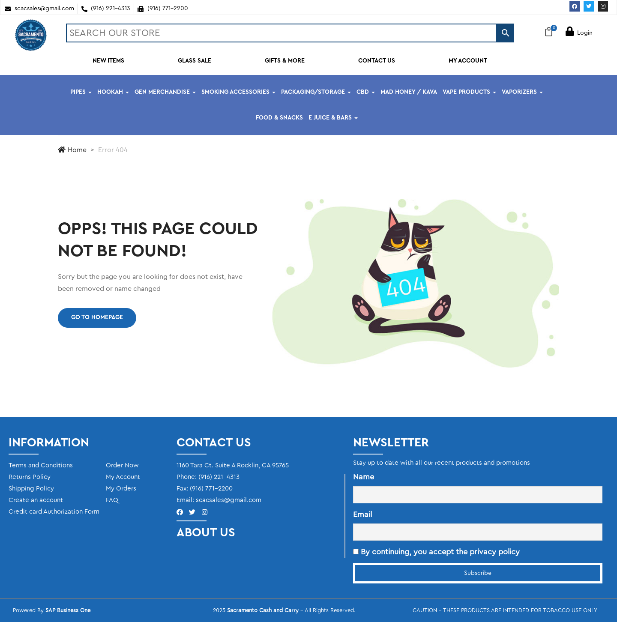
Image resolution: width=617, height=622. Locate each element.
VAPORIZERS (522, 92)
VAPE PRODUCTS (469, 92)
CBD (365, 92)
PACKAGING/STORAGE (316, 92)
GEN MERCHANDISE (165, 92)
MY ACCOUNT (468, 61)
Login (579, 33)
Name (363, 477)
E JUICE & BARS (333, 118)
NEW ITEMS (108, 61)
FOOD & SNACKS (279, 118)
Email (362, 514)
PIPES (81, 92)
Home (72, 149)
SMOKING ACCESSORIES (238, 92)
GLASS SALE (194, 61)
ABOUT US (206, 532)
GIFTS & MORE (285, 61)
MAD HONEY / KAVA (408, 92)
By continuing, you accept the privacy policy (436, 552)
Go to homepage (97, 317)
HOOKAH (113, 92)
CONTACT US (376, 61)
